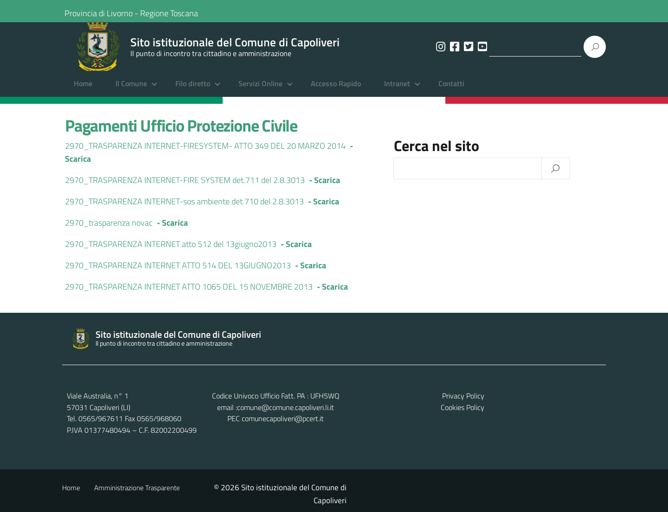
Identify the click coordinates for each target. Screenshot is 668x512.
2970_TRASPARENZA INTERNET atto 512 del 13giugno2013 (170, 250)
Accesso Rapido (336, 90)
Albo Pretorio (213, 494)
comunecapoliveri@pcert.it (341, 425)
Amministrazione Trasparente (137, 494)
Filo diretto (192, 90)
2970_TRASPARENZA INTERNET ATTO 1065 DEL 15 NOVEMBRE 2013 (189, 293)
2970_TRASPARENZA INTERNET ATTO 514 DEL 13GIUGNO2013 (178, 271)
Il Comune (131, 90)
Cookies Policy (579, 413)
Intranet (397, 90)
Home (83, 90)
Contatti (451, 90)
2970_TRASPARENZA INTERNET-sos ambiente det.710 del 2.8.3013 (184, 208)
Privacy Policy (580, 402)
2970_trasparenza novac (109, 229)
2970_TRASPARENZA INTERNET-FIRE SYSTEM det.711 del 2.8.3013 (185, 186)
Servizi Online (260, 90)
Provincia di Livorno (105, 11)
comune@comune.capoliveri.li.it (343, 413)
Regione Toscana (175, 11)
